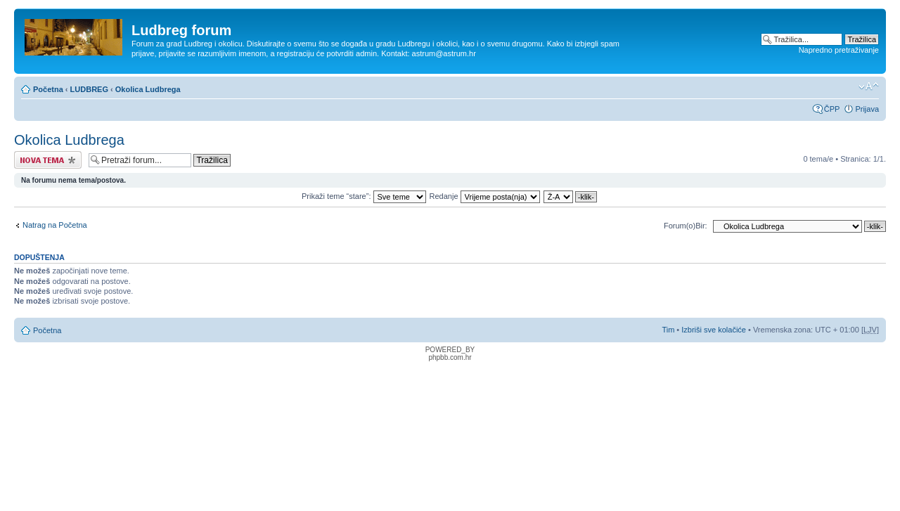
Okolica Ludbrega (148, 89)
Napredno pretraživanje (839, 50)
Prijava (867, 109)
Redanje (485, 196)
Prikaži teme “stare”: (363, 196)
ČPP (832, 109)
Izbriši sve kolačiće (713, 329)
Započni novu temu (48, 160)
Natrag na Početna (54, 225)
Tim (668, 329)
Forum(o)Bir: (685, 225)
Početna (48, 89)
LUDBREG (89, 89)
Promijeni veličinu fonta (869, 86)
